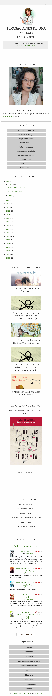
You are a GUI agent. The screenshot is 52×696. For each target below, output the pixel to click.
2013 (8, 243)
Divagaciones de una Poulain (20, 693)
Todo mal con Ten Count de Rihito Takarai (26, 289)
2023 (8, 207)
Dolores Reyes (29, 553)
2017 (8, 229)
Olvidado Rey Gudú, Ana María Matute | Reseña (26, 393)
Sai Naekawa (29, 573)
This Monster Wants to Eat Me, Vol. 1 (24, 583)
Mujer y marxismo (26, 139)
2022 (8, 211)
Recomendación (29, 684)
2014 (8, 240)
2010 (8, 254)
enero (11, 196)
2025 (8, 200)
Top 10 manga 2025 (15, 191)
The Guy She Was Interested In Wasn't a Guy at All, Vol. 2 (28, 614)
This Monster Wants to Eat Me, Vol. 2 (24, 569)
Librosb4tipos (7, 116)
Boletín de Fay (25, 504)
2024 (8, 204)
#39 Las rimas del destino (25, 508)
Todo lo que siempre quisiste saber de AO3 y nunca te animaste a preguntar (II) (26, 316)
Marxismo (29, 675)
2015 (8, 236)
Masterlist (29, 679)
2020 (8, 218)
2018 (8, 225)
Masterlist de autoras (26, 130)
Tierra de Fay (25, 513)
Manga (29, 670)
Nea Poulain (38, 693)
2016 (8, 233)
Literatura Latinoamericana (29, 661)
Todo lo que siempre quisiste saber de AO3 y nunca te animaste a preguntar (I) (26, 367)
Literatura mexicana (29, 666)
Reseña (29, 689)
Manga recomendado (26, 151)
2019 (8, 222)
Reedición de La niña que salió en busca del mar (25, 517)
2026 (8, 181)
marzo (11, 184)
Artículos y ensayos (26, 134)
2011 (8, 251)
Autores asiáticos (26, 147)
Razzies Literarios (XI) (16, 187)
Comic (29, 647)
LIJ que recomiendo (26, 155)
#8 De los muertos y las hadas (25, 526)
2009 (8, 258)
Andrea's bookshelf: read (26, 545)
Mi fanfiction (26, 163)
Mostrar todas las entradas (25, 45)
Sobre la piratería (26, 159)
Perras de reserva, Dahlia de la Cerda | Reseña (26, 412)
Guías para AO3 (26, 167)
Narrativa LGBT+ (26, 143)
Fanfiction (29, 652)
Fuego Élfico (25, 522)
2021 (8, 215)
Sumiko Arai (27, 619)
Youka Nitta (29, 599)
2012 (8, 247)
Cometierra (24, 551)
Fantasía (29, 656)
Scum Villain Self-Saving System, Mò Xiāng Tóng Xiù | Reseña (26, 341)
